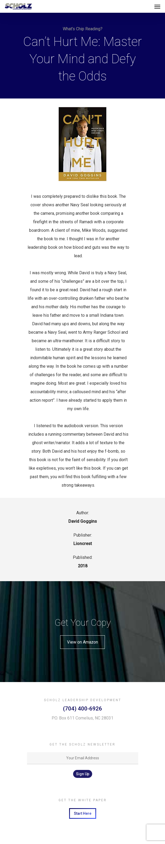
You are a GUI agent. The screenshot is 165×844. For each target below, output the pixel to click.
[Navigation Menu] (157, 6)
